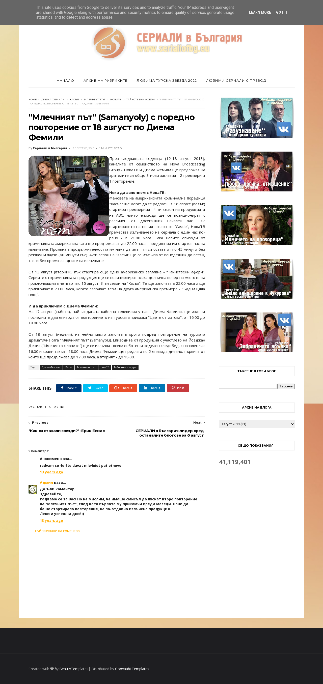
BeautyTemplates (73, 668)
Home (33, 99)
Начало (65, 80)
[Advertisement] (117, 575)
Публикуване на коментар (57, 530)
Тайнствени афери (140, 99)
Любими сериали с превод (236, 80)
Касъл (74, 99)
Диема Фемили (53, 99)
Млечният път (94, 99)
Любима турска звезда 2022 (167, 80)
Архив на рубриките (105, 80)
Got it (282, 12)
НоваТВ (115, 99)
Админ (46, 482)
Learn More (260, 12)
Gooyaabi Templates (132, 668)
